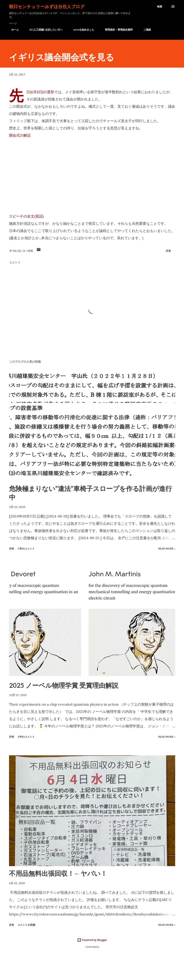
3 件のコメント (26, 736)
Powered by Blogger (92, 940)
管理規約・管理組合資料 (117, 29)
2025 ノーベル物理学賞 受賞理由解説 (63, 685)
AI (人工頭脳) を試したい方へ (43, 29)
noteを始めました (81, 29)
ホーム (13, 29)
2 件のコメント (26, 548)
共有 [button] (168, 250)
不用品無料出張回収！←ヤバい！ (58, 873)
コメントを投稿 (26, 924)
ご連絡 (145, 29)
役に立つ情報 (25, 250)
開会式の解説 (20, 135)
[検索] (159, 6)
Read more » (166, 548)
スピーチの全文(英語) (26, 216)
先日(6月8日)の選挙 (40, 92)
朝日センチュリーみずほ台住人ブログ (47, 6)
